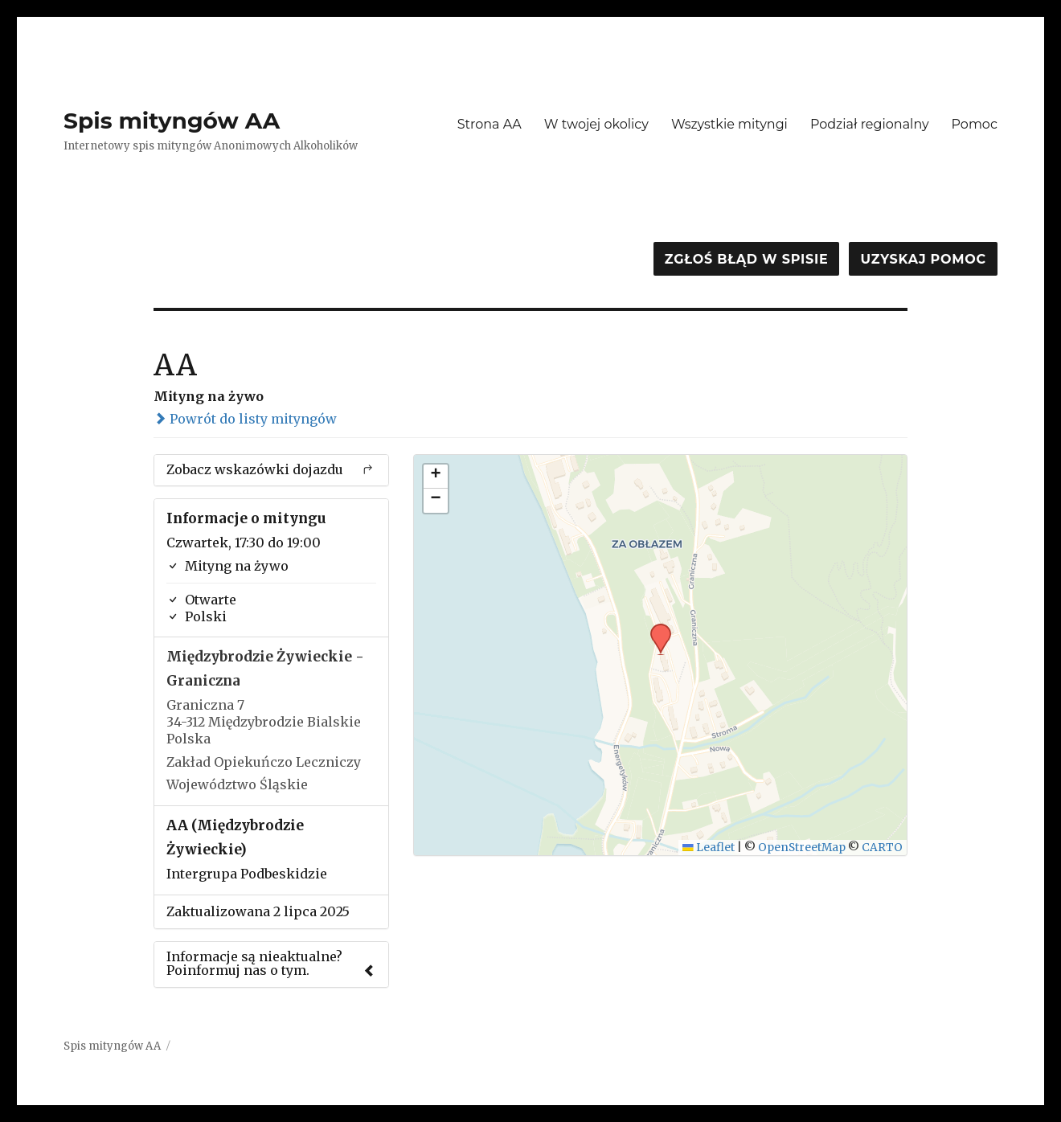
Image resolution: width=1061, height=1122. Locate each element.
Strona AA (489, 124)
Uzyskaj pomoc (922, 259)
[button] (655, 628)
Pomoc (975, 124)
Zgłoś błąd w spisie (747, 259)
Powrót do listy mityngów (245, 419)
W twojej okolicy (596, 124)
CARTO (882, 847)
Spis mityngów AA (171, 120)
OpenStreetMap (802, 847)
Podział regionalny (869, 124)
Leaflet (708, 847)
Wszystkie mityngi (729, 124)
